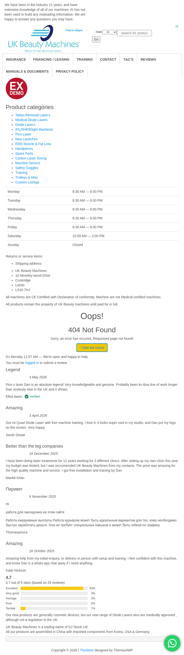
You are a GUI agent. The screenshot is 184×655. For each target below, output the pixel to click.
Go (96, 39)
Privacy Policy (70, 71)
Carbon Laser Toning (30, 158)
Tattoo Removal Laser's (32, 115)
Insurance (16, 59)
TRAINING (85, 59)
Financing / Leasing (51, 59)
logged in (32, 363)
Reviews (148, 59)
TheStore (87, 650)
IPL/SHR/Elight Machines (34, 129)
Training (21, 173)
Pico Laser (23, 134)
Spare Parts (24, 153)
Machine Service (27, 163)
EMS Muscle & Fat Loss (33, 144)
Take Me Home (92, 348)
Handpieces (24, 149)
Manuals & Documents (27, 71)
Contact (108, 59)
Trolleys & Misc (26, 177)
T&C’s (128, 59)
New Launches (26, 139)
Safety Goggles (26, 168)
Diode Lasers (25, 125)
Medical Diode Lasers (31, 120)
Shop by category (74, 30)
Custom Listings (27, 182)
